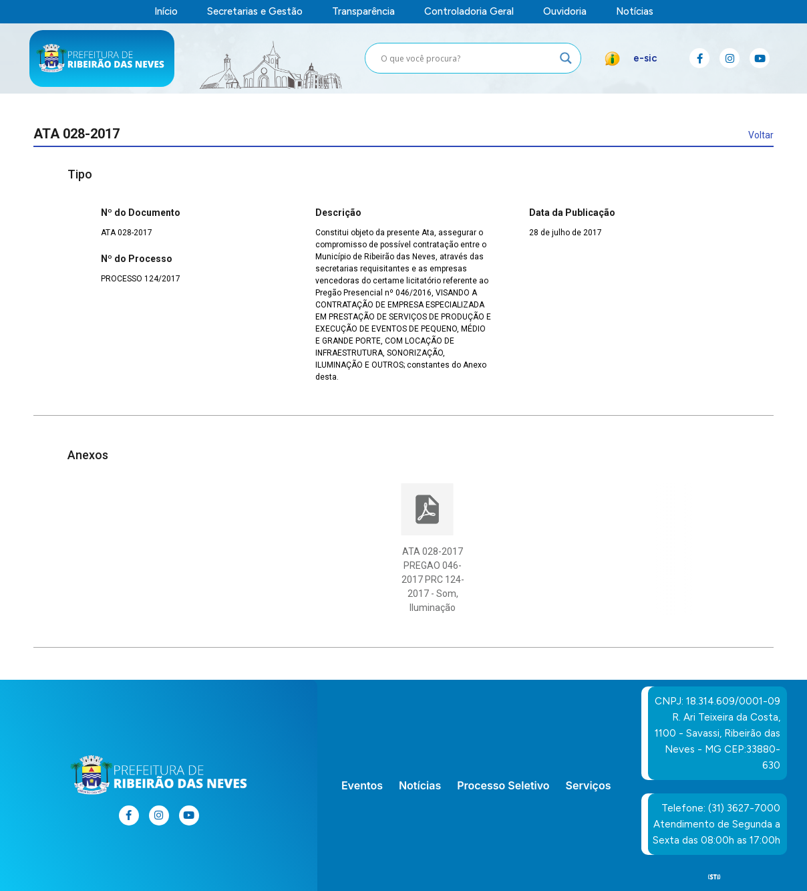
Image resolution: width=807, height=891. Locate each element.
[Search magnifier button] (565, 58)
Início (166, 12)
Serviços (588, 785)
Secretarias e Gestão (255, 12)
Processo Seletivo (503, 785)
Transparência (363, 12)
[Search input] (467, 58)
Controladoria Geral (469, 12)
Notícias (634, 12)
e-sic (645, 58)
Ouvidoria (565, 12)
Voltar (761, 135)
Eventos (362, 785)
